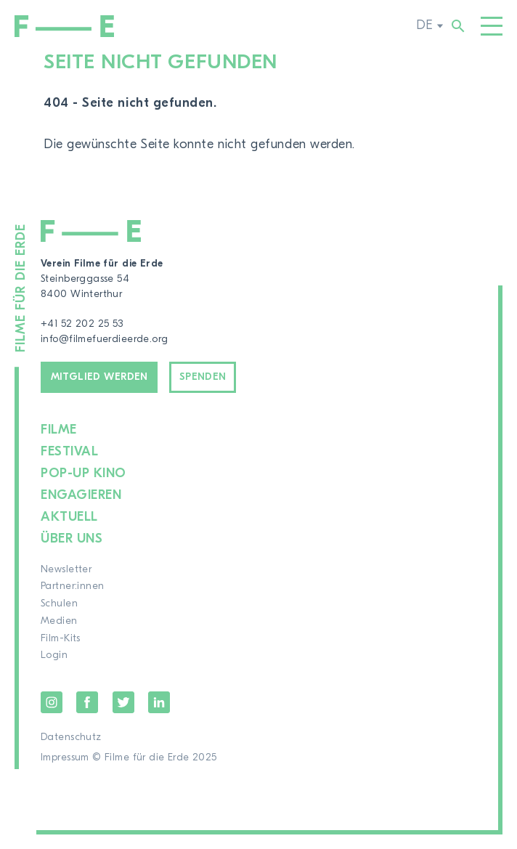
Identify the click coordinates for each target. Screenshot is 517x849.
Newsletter (66, 569)
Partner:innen (72, 586)
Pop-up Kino (83, 473)
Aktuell (69, 516)
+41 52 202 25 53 (82, 324)
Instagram (51, 702)
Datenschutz (71, 737)
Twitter (123, 702)
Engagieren (81, 495)
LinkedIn (159, 702)
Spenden (203, 377)
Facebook (87, 702)
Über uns (71, 538)
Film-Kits (61, 638)
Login (54, 655)
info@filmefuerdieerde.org (104, 339)
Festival (69, 451)
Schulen (59, 603)
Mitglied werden (99, 377)
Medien (59, 621)
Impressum (65, 757)
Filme (59, 429)
